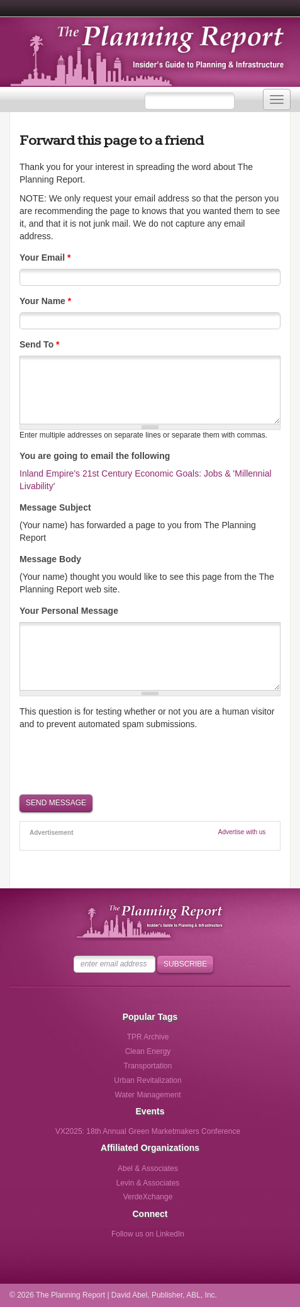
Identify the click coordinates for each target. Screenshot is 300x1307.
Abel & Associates (148, 1168)
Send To (39, 344)
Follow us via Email (200, 1238)
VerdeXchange (148, 1196)
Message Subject (55, 507)
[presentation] (115, 761)
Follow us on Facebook (96, 1238)
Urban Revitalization (147, 1080)
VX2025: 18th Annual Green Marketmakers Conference (147, 1131)
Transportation (148, 1065)
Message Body (50, 559)
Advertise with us (242, 832)
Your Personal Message (68, 611)
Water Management (148, 1094)
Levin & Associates (148, 1183)
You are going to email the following (94, 456)
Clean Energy (148, 1051)
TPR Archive (148, 1037)
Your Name (45, 301)
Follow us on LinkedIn (147, 1234)
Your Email (44, 257)
